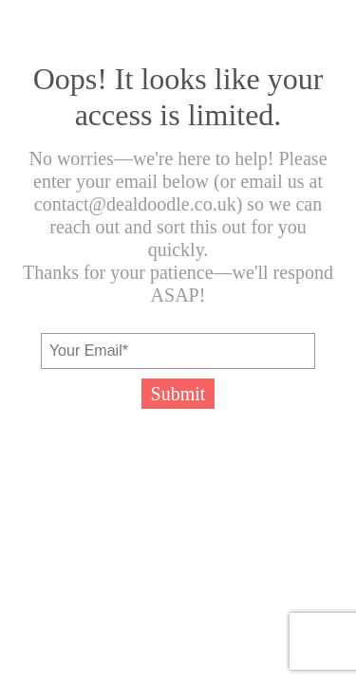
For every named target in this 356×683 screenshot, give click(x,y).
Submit (178, 393)
